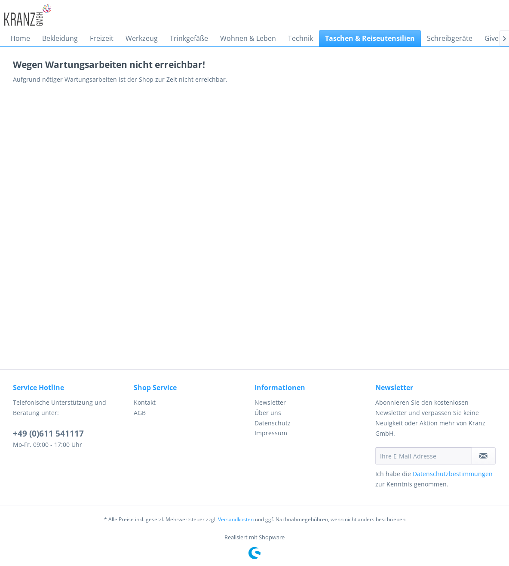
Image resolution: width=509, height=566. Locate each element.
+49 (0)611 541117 (48, 433)
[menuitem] (20, 38)
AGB (140, 413)
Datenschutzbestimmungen (453, 474)
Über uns (267, 413)
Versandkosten (236, 519)
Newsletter (270, 402)
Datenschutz (272, 423)
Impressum (270, 433)
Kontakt (145, 402)
